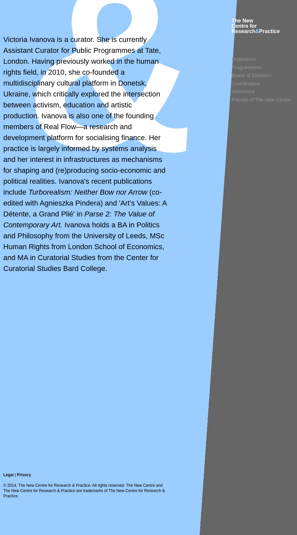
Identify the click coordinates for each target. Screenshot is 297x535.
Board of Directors (252, 75)
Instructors (243, 91)
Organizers (244, 59)
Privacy (24, 475)
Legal (8, 475)
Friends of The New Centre (261, 99)
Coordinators (246, 83)
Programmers (247, 67)
